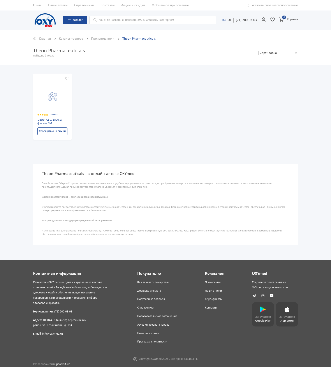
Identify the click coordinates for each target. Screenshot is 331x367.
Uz (229, 20)
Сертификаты (213, 299)
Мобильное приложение (170, 5)
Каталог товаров (71, 39)
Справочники (84, 5)
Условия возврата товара (153, 324)
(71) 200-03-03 (246, 20)
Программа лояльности (152, 341)
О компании (213, 282)
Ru (224, 20)
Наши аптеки (58, 5)
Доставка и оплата (149, 291)
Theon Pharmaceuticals (139, 39)
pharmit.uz (63, 364)
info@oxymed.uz (52, 333)
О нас (37, 5)
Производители (103, 39)
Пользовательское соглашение (157, 316)
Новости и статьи (148, 333)
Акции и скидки (133, 5)
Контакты (108, 5)
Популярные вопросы (151, 299)
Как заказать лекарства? (153, 282)
